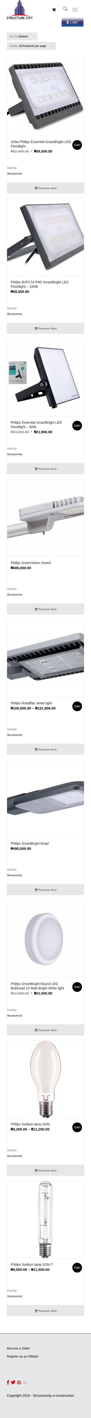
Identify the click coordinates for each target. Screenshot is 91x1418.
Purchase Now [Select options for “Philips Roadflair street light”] (45, 750)
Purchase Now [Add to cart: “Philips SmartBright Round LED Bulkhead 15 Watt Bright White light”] (45, 1031)
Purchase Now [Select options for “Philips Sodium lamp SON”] (45, 1171)
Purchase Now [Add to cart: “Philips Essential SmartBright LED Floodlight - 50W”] (45, 469)
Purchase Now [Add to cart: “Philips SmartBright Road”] (45, 890)
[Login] (72, 22)
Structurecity (14, 173)
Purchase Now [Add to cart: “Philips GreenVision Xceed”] (45, 610)
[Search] (63, 10)
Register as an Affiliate (22, 1356)
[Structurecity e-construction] (38, 10)
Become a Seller (18, 1348)
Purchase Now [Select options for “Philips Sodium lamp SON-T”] (45, 1311)
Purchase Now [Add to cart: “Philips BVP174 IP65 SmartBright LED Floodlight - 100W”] (45, 329)
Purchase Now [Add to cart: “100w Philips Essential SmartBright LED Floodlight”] (45, 189)
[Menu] (74, 10)
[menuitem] (63, 10)
